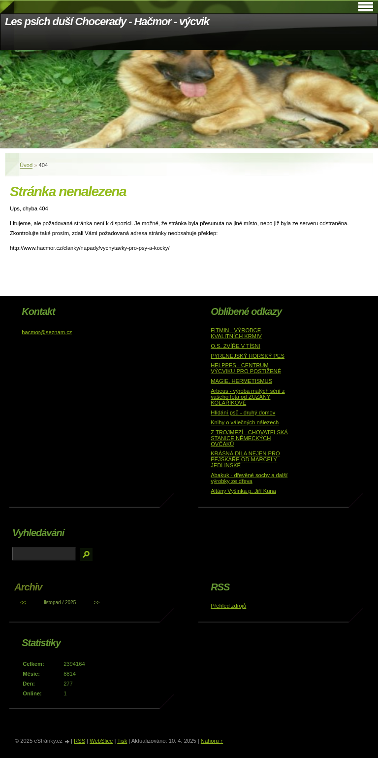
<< (23, 602)
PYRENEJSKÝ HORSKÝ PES (247, 356)
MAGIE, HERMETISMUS (241, 381)
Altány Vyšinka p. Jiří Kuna (243, 491)
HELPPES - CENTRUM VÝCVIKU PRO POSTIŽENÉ (246, 368)
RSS (79, 741)
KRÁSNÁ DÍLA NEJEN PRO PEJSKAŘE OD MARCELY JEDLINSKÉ (245, 459)
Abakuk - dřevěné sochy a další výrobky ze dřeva (249, 478)
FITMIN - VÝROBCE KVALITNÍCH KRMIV (236, 333)
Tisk (122, 741)
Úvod (26, 165)
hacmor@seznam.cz (47, 332)
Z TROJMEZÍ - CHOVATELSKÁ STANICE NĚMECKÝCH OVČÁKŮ (249, 438)
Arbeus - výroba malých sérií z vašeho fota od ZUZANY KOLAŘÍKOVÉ (247, 397)
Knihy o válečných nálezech (245, 422)
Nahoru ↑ (212, 741)
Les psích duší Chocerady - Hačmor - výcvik (107, 21)
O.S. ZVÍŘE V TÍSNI (235, 346)
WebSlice (101, 741)
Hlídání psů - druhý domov (243, 412)
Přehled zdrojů (228, 606)
